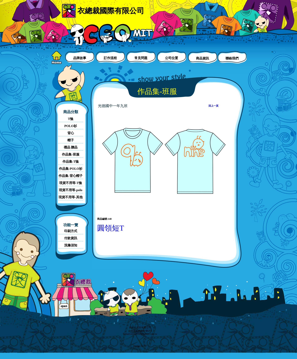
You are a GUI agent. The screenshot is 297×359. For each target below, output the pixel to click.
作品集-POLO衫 (70, 169)
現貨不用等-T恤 (70, 183)
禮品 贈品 (70, 147)
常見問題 (140, 58)
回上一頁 (213, 105)
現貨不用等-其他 (70, 197)
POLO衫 (70, 126)
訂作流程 (110, 58)
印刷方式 (70, 231)
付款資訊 (70, 238)
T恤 (70, 119)
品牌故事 (79, 58)
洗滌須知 (70, 245)
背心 (70, 133)
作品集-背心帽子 (70, 176)
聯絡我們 (232, 58)
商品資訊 (202, 58)
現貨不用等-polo (70, 190)
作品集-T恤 (70, 161)
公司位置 (171, 58)
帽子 (70, 140)
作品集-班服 (70, 154)
